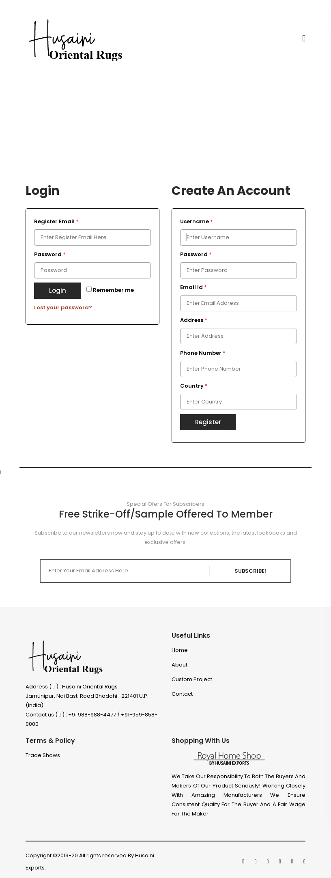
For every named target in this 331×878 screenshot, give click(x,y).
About (179, 665)
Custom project (192, 679)
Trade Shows (43, 755)
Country (194, 386)
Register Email (56, 221)
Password (50, 254)
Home (180, 650)
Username (196, 221)
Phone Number (203, 353)
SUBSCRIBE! (250, 571)
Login (57, 290)
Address (193, 320)
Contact (182, 694)
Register (208, 422)
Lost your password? (63, 307)
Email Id (193, 287)
